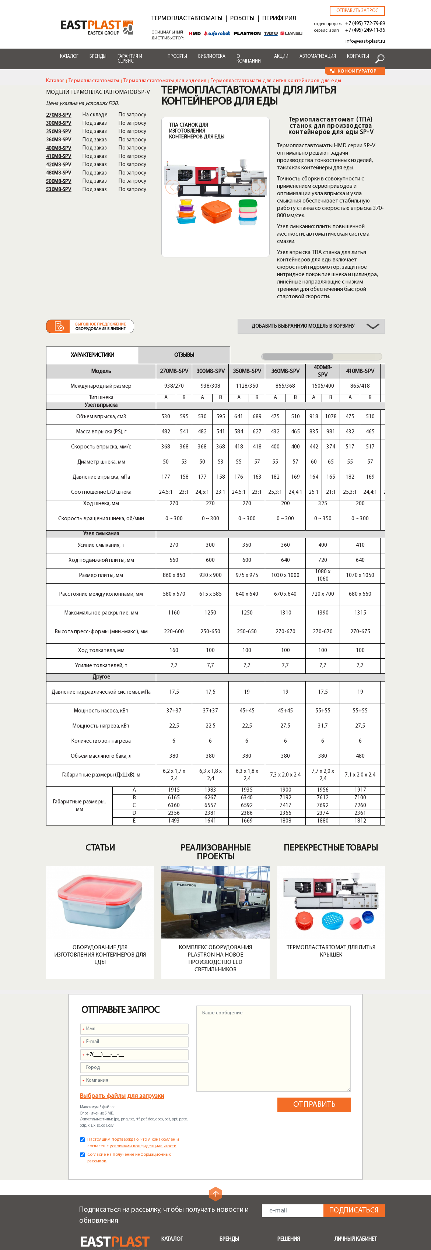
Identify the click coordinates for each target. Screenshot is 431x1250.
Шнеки (169, 1120)
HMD (226, 1081)
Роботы (242, 18)
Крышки (287, 1129)
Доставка (232, 1173)
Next (258, 187)
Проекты (177, 56)
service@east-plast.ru (107, 1183)
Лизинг (228, 1181)
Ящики (285, 1112)
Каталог (69, 56)
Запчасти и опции (183, 1129)
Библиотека (211, 56)
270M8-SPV (58, 115)
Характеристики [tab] (92, 355)
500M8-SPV (58, 181)
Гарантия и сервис (130, 59)
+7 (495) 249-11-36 (365, 30)
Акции (281, 56)
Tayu (225, 1107)
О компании (248, 59)
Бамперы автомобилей (294, 1075)
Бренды (98, 56)
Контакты (358, 56)
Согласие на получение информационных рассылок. (129, 973)
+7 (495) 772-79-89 (365, 24)
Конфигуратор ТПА (244, 1190)
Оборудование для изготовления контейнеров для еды (100, 771)
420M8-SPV (58, 165)
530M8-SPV (58, 190)
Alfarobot (232, 1098)
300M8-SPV (58, 123)
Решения (288, 1055)
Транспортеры (179, 1112)
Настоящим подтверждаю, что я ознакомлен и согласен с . (133, 958)
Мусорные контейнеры (292, 1090)
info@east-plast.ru (365, 41)
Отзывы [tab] (184, 355)
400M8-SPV (58, 148)
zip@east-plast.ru (103, 1192)
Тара (283, 1138)
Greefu (228, 1125)
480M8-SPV (58, 173)
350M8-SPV (58, 132)
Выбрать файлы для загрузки (122, 912)
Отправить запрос (357, 10)
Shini (225, 1072)
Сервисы (231, 1148)
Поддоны (289, 1103)
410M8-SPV (58, 156)
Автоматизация (317, 56)
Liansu (227, 1116)
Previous (172, 187)
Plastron (230, 1089)
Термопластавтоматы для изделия (165, 81)
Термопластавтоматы (186, 18)
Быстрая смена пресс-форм (180, 1141)
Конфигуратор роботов (238, 1202)
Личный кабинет (355, 1055)
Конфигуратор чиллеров (238, 1218)
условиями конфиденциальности (143, 962)
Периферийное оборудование (180, 1090)
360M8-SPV (58, 140)
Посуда (286, 1120)
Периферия (279, 18)
